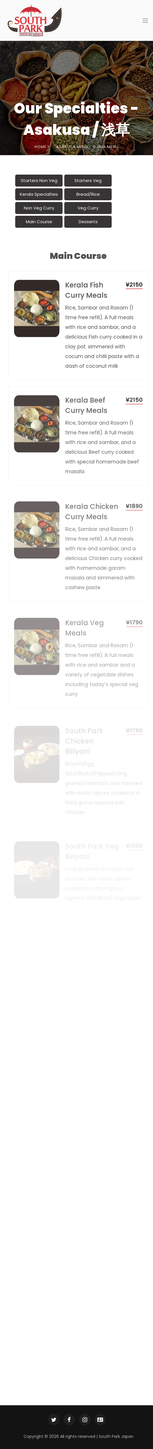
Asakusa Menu (72, 146)
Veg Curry (88, 208)
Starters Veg (88, 180)
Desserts (88, 222)
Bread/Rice (88, 194)
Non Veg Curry (39, 208)
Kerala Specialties (39, 194)
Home (41, 146)
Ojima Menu (106, 146)
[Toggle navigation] (143, 20)
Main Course (39, 222)
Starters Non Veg (39, 180)
